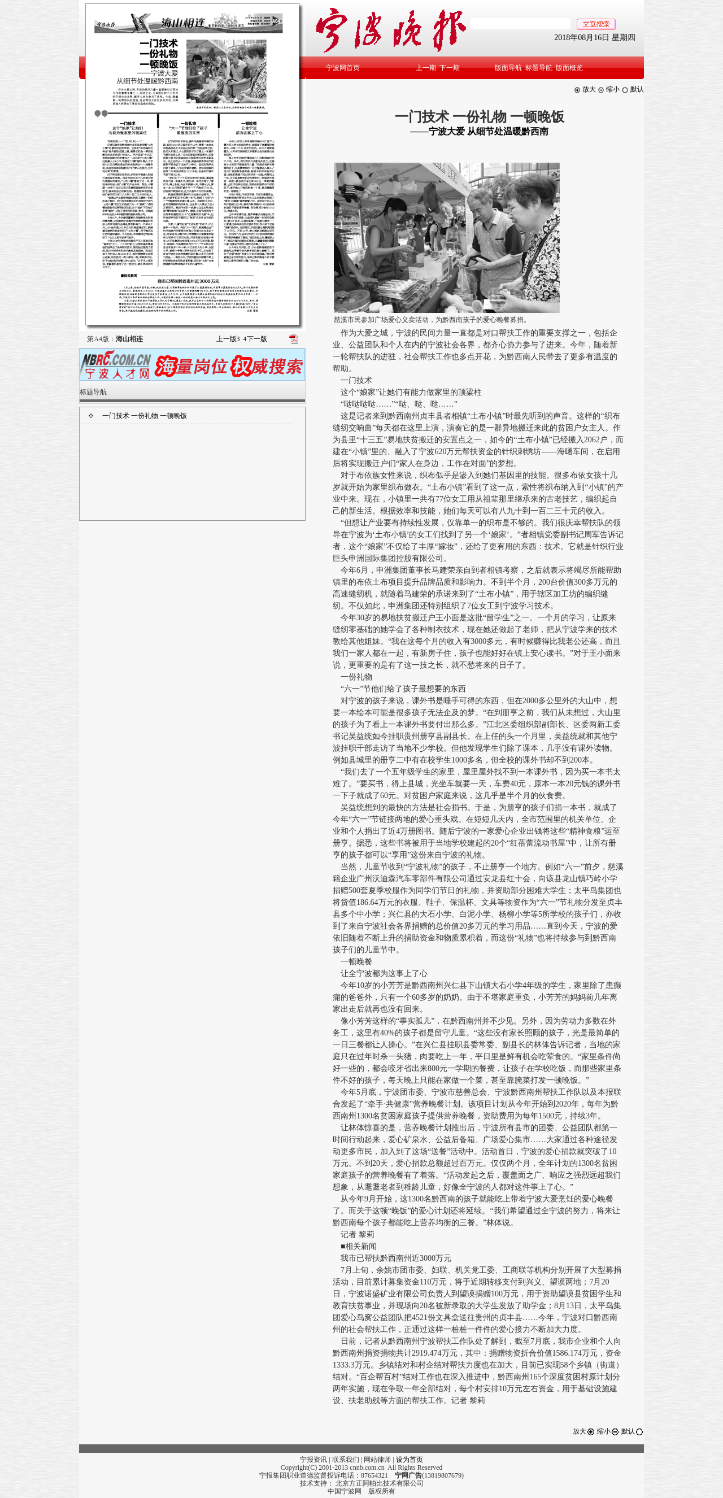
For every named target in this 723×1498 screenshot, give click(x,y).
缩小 (609, 89)
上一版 (228, 339)
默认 (632, 89)
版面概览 (569, 68)
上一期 (426, 68)
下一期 (449, 68)
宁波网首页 (343, 68)
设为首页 (409, 1460)
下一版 (255, 339)
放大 (585, 89)
